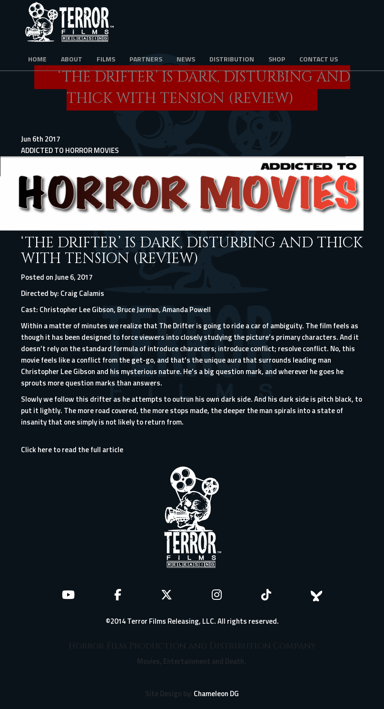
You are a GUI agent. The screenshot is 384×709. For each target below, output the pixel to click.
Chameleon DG (216, 693)
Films (106, 59)
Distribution (231, 59)
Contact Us (318, 59)
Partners (145, 59)
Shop (276, 59)
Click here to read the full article (72, 449)
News (186, 59)
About (71, 59)
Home (37, 59)
